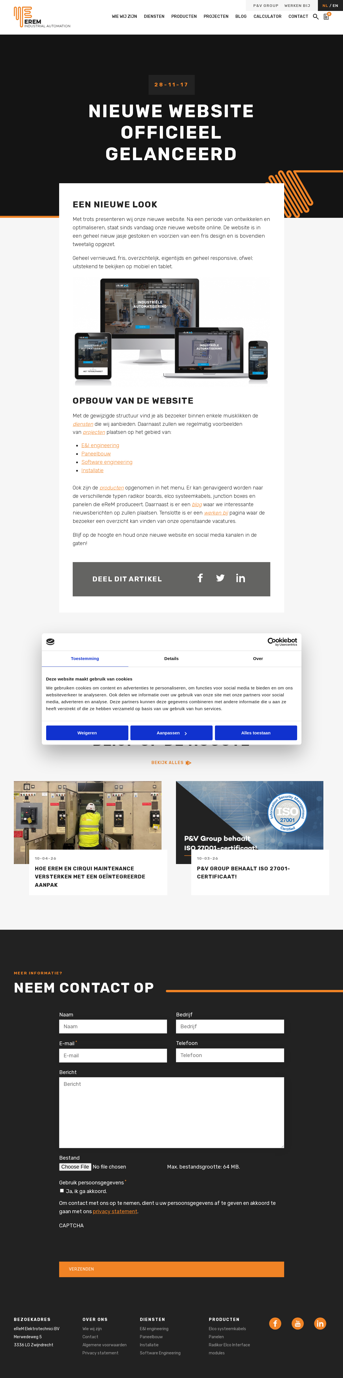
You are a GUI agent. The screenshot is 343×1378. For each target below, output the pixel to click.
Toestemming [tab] (85, 658)
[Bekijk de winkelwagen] (326, 17)
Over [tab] (258, 658)
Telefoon (187, 1043)
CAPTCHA (71, 1225)
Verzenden (81, 1269)
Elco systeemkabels (227, 1328)
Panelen (216, 1336)
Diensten (154, 16)
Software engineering (106, 462)
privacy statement (115, 1211)
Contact (298, 16)
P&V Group (266, 6)
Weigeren (87, 732)
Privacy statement (101, 1353)
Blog (241, 16)
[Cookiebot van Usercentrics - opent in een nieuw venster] (272, 642)
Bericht (68, 1072)
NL (326, 5)
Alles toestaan (256, 732)
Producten (184, 16)
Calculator (268, 16)
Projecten (216, 16)
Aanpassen (172, 732)
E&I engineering (100, 445)
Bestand (69, 1158)
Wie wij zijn (124, 16)
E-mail (68, 1043)
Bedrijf (184, 1015)
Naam (66, 1015)
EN (335, 5)
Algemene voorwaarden (105, 1345)
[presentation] (103, 1241)
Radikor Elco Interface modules (229, 1349)
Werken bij (297, 6)
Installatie (92, 470)
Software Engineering (160, 1353)
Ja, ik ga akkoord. (86, 1191)
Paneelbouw (96, 454)
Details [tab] (171, 658)
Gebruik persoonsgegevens (93, 1182)
